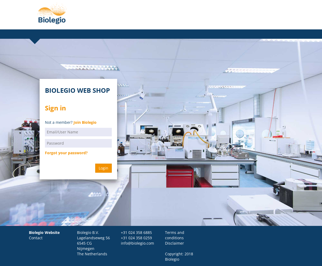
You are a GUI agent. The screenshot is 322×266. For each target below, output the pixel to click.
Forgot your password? (66, 152)
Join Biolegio (85, 122)
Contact (36, 237)
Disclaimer (174, 243)
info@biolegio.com (137, 243)
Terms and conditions (174, 235)
